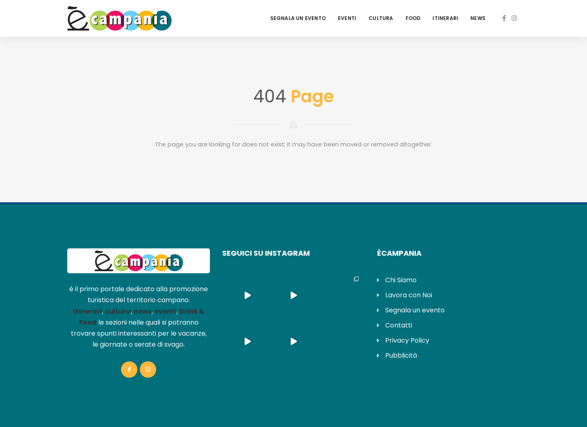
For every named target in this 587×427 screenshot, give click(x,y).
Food (413, 18)
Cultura (381, 18)
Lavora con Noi (408, 295)
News (477, 18)
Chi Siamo (401, 280)
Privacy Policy (407, 340)
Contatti (398, 325)
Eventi (347, 18)
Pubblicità (401, 355)
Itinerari (445, 18)
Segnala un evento (298, 18)
